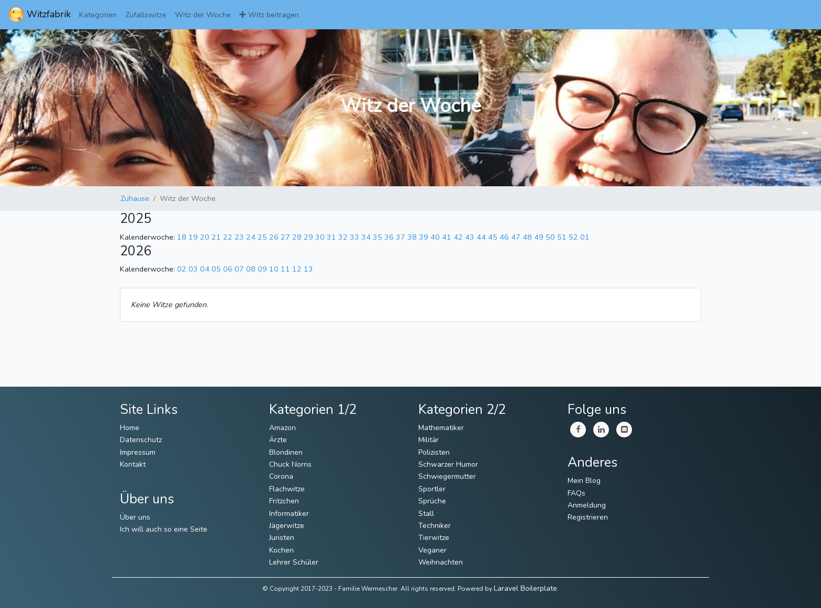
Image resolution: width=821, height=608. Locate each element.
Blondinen (286, 452)
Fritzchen (284, 501)
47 (515, 237)
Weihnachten (440, 562)
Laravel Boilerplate (525, 588)
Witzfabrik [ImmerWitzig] (39, 14)
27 (285, 237)
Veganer (432, 550)
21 (216, 237)
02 (181, 269)
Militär (428, 440)
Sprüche (432, 501)
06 (227, 269)
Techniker (434, 526)
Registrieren (588, 517)
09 (262, 269)
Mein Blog (584, 481)
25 (262, 237)
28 (297, 237)
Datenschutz (141, 440)
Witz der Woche (203, 14)
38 (412, 237)
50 (550, 237)
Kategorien (98, 14)
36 (389, 237)
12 (297, 269)
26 (274, 237)
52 (573, 237)
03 (193, 269)
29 (308, 237)
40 (435, 237)
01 (585, 237)
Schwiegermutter (447, 476)
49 (538, 237)
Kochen (281, 550)
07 (239, 269)
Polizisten (434, 452)
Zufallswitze (146, 14)
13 (308, 269)
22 (227, 237)
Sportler (432, 489)
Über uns (135, 517)
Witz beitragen (269, 14)
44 (481, 237)
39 (423, 237)
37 (400, 237)
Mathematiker (441, 428)
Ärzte (278, 440)
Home (129, 428)
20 (204, 237)
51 (562, 237)
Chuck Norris (290, 464)
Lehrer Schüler (293, 562)
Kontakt (133, 464)
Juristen (281, 538)
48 (527, 237)
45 (492, 237)
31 (331, 237)
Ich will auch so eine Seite (163, 529)
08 (251, 269)
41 (446, 237)
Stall (426, 514)
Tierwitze (433, 538)
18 (181, 237)
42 (458, 237)
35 (377, 237)
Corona (281, 476)
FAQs (576, 493)
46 (504, 237)
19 (193, 237)
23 (239, 237)
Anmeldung (587, 505)
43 (469, 237)
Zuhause (134, 198)
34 (366, 237)
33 (354, 237)
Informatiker (289, 514)
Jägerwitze (286, 526)
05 (216, 269)
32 (343, 237)
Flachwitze (287, 489)
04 (204, 269)
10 (274, 269)
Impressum (138, 452)
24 (251, 237)
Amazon (282, 428)
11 (285, 269)
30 (320, 237)
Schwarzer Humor (448, 464)
